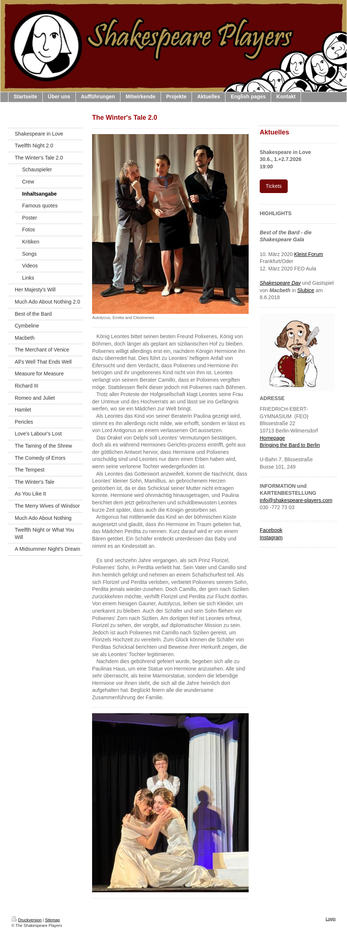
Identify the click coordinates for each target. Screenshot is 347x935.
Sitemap (52, 920)
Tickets (274, 186)
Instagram (271, 537)
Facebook (271, 530)
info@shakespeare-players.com (296, 500)
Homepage (272, 438)
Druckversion (26, 920)
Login (331, 919)
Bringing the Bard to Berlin (290, 445)
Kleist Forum (308, 254)
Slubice (305, 290)
